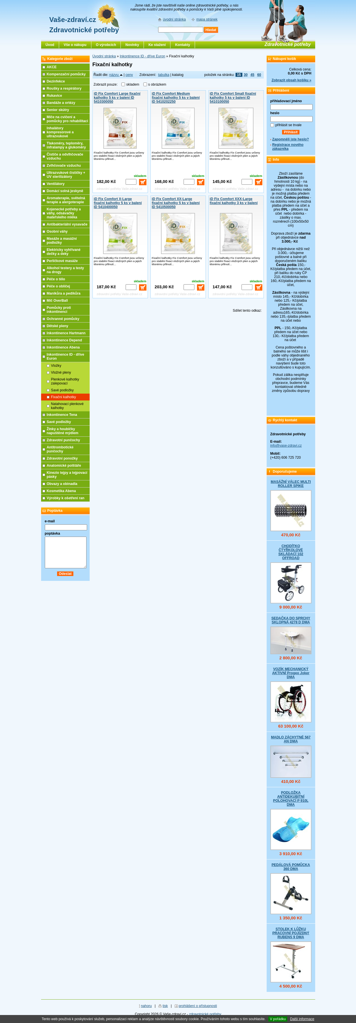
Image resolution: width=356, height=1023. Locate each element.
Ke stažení (157, 45)
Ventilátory (56, 184)
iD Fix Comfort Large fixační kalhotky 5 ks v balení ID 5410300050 (117, 98)
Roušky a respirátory (64, 88)
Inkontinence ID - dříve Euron (142, 56)
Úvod (50, 45)
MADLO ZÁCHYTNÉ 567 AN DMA (291, 739)
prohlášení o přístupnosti (198, 1006)
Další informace (302, 1019)
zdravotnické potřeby (205, 1014)
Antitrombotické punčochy (60, 449)
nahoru (146, 1006)
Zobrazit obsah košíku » (291, 80)
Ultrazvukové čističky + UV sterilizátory (66, 175)
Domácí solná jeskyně (65, 191)
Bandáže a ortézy (61, 103)
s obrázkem (157, 84)
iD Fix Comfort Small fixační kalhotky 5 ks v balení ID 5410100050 (233, 98)
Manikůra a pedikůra (64, 293)
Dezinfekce (56, 81)
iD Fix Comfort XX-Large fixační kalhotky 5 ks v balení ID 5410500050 (176, 203)
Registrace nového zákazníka (287, 147)
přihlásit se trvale (288, 125)
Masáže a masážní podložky (62, 241)
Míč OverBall (57, 301)
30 (246, 75)
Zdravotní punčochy (63, 440)
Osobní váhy (57, 231)
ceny (129, 75)
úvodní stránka (174, 19)
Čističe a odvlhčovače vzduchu (65, 156)
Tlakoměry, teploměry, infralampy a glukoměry (66, 145)
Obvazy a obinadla (62, 484)
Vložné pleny (61, 372)
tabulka (163, 75)
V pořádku (278, 1019)
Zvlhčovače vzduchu (64, 166)
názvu (116, 75)
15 (239, 75)
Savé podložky (62, 390)
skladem (134, 84)
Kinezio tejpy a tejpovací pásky (67, 475)
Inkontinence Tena (62, 415)
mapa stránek (207, 19)
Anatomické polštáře (64, 466)
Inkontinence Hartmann (66, 333)
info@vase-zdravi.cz (286, 446)
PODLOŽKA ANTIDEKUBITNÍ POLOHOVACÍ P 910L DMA (291, 799)
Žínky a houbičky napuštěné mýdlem (63, 431)
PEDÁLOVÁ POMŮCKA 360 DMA (290, 867)
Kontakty (182, 45)
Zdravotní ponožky (62, 458)
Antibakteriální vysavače (67, 224)
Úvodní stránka (104, 56)
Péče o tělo (56, 279)
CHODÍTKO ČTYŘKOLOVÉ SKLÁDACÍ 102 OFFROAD (290, 552)
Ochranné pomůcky (63, 319)
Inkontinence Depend (64, 340)
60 (259, 75)
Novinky (132, 45)
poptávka (52, 533)
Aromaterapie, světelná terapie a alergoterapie (66, 200)
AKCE (52, 67)
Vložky (56, 366)
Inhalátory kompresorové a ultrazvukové (60, 132)
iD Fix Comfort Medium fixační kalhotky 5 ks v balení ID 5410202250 (176, 98)
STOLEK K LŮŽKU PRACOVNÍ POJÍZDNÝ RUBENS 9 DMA (290, 933)
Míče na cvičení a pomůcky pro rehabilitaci (67, 119)
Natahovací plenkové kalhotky (67, 406)
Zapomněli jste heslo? (290, 139)
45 (252, 75)
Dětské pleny (57, 326)
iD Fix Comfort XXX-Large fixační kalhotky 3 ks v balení (234, 201)
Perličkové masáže (62, 261)
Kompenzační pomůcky (66, 74)
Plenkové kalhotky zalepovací (65, 381)
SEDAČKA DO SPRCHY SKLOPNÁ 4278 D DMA (290, 620)
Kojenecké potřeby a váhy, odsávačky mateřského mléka (64, 213)
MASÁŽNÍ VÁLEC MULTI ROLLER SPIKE (291, 484)
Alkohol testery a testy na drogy (65, 270)
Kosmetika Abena (61, 491)
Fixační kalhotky (63, 397)
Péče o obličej (58, 286)
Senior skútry (58, 110)
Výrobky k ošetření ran (66, 498)
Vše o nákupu (75, 45)
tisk (165, 1006)
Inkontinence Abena (63, 347)
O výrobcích (106, 45)
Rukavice (54, 96)
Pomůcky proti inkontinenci (59, 310)
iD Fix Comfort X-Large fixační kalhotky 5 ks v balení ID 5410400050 (118, 203)
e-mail (50, 521)
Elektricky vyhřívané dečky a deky (64, 252)
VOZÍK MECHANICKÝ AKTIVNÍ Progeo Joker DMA (290, 673)
